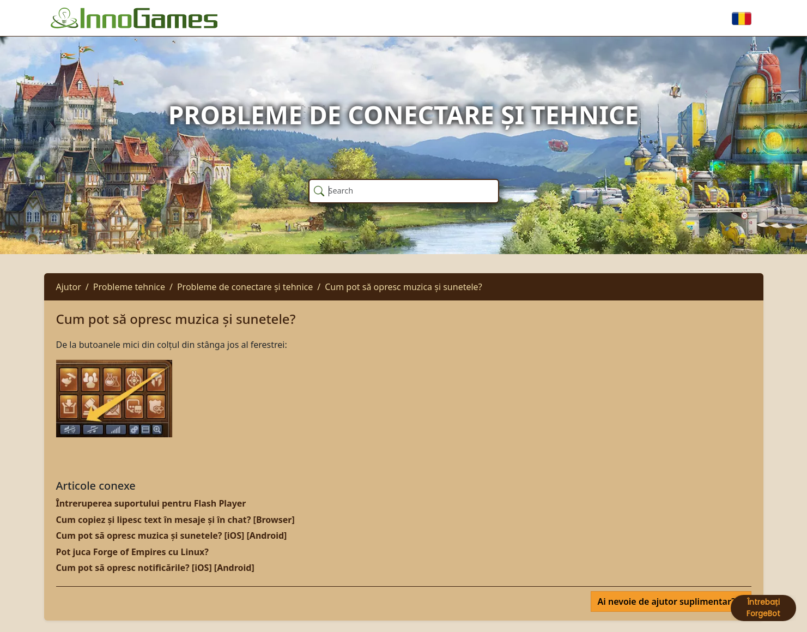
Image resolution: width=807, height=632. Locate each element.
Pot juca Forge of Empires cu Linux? (132, 552)
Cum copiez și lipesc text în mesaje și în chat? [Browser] (175, 520)
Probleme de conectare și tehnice (245, 287)
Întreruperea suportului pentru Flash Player (151, 503)
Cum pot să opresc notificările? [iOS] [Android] (155, 568)
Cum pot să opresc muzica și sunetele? (403, 287)
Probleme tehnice (129, 287)
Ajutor (68, 287)
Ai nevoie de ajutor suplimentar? (668, 601)
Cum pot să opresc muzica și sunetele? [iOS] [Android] (171, 535)
